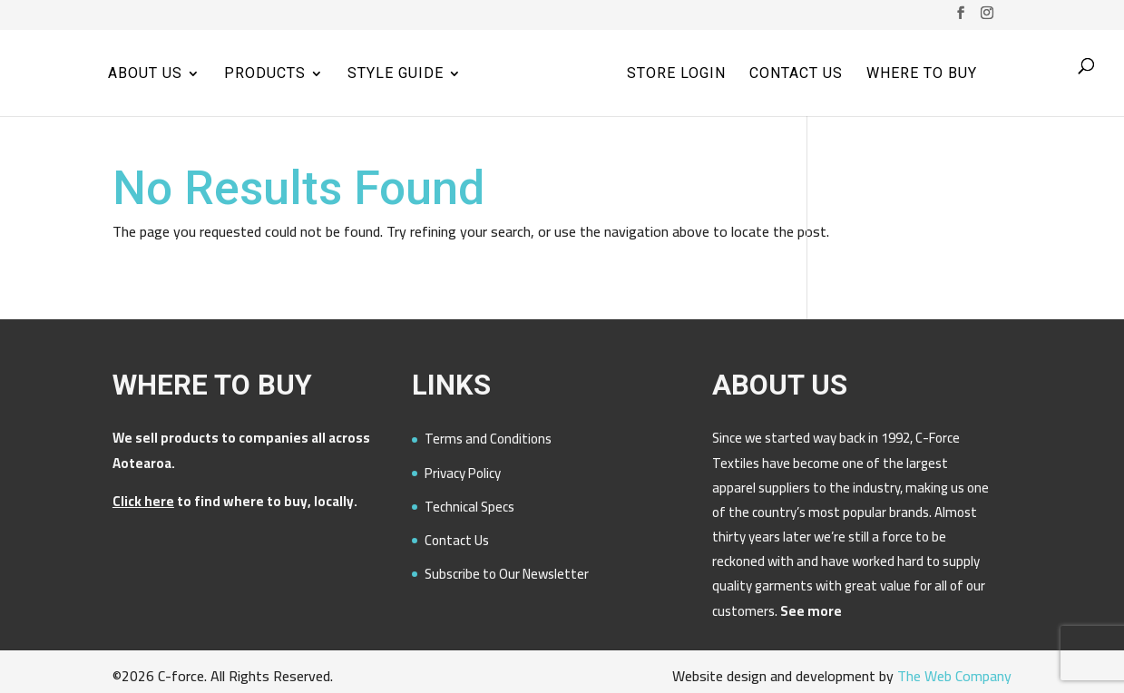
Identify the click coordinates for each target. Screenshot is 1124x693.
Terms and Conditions (488, 438)
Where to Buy (921, 74)
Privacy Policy (463, 473)
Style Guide (395, 74)
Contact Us (796, 74)
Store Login (676, 74)
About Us (145, 74)
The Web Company (954, 675)
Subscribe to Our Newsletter (507, 574)
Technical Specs (469, 506)
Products (265, 74)
